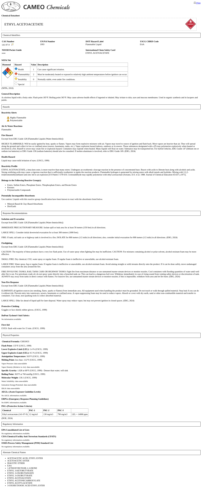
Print (197, 2)
